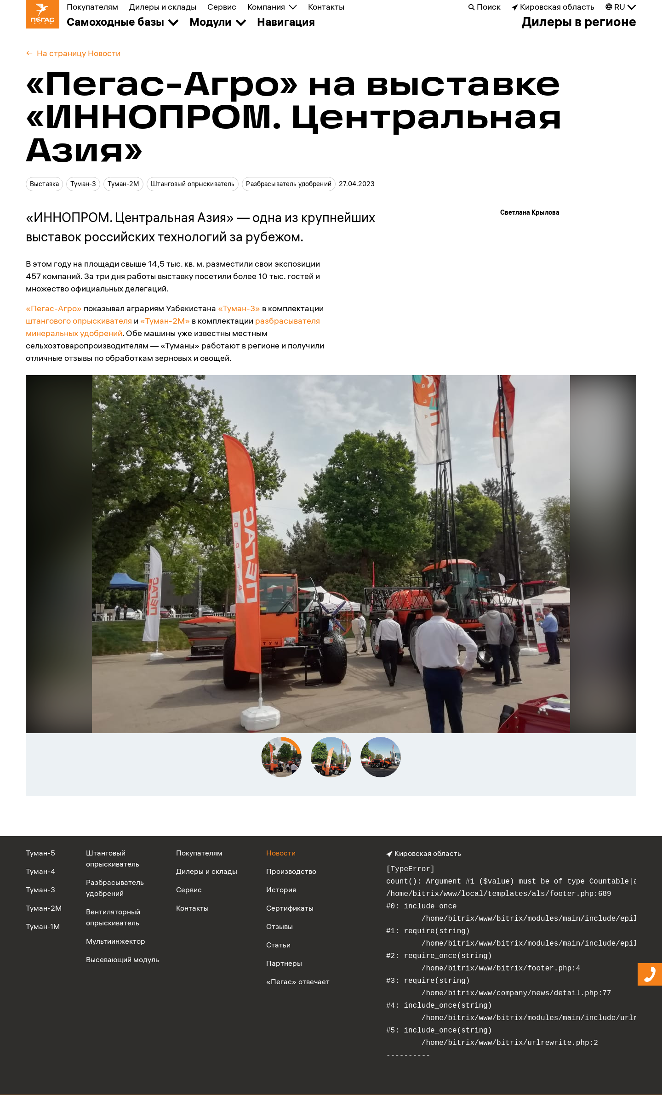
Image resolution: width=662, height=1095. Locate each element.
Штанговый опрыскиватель (192, 184)
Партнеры (284, 963)
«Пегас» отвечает (298, 981)
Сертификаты (290, 907)
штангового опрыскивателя (79, 320)
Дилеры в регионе (579, 21)
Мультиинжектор (115, 941)
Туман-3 (83, 184)
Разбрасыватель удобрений (288, 184)
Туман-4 (40, 871)
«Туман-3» (239, 308)
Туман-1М (43, 926)
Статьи (278, 944)
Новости (281, 852)
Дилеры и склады (162, 6)
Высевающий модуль (122, 959)
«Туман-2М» (165, 320)
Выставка (44, 184)
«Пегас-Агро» (54, 308)
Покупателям (92, 6)
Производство (291, 871)
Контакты (326, 6)
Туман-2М (123, 184)
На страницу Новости (78, 53)
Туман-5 (40, 852)
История (281, 889)
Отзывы (279, 926)
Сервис (221, 6)
